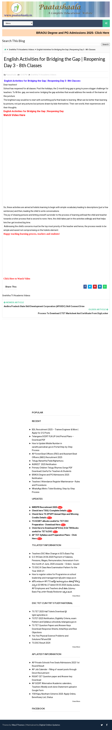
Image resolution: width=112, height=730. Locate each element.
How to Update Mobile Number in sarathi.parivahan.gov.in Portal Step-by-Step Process (52, 447)
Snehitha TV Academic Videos (21, 49)
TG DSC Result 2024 (41, 643)
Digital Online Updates (49, 725)
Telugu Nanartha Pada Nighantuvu (47, 461)
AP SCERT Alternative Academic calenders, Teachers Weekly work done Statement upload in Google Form (54, 687)
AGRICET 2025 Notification (44, 464)
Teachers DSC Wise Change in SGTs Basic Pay (53, 553)
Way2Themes (18, 725)
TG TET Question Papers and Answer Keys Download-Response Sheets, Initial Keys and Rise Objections (54, 629)
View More (76, 596)
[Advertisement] (56, 137)
